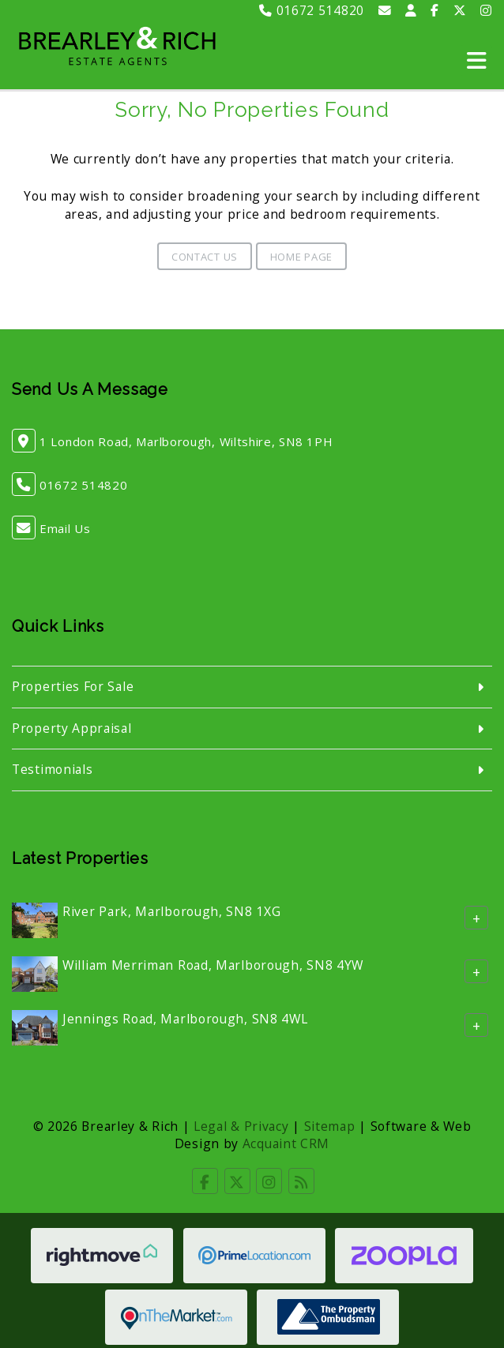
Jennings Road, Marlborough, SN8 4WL (185, 1018)
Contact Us (204, 257)
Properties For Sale (73, 686)
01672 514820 (311, 10)
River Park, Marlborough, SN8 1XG (171, 911)
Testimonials (52, 769)
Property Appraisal (72, 728)
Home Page (301, 257)
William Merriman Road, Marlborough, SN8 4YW (212, 965)
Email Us (65, 528)
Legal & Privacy (241, 1126)
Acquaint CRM (286, 1143)
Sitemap (329, 1126)
